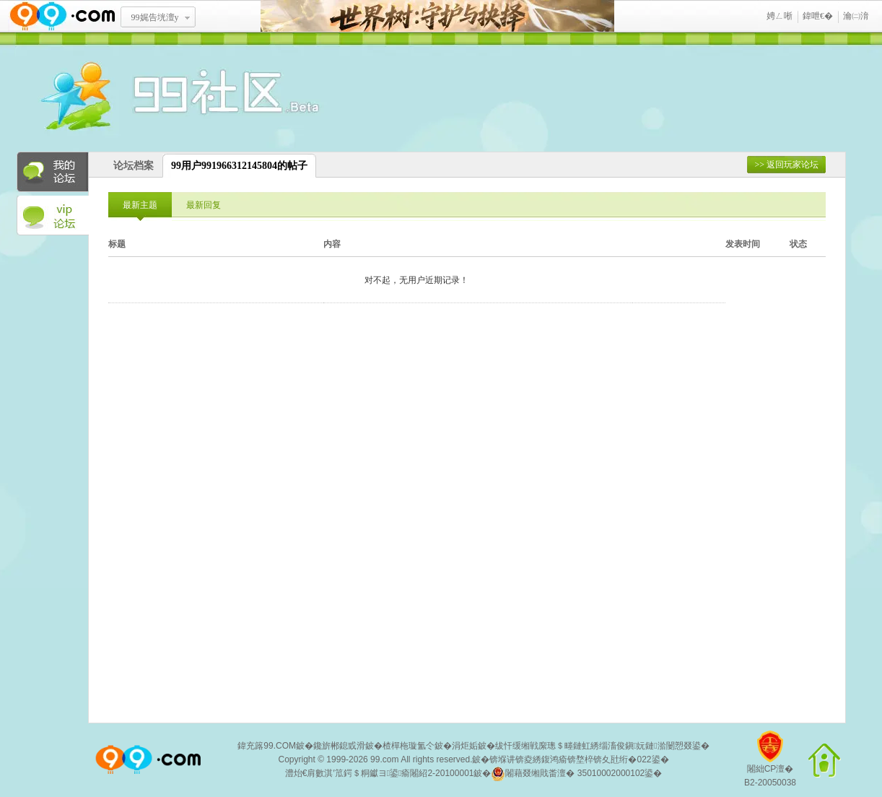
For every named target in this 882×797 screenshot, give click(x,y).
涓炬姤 (465, 746)
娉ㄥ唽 (780, 16)
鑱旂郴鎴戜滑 (339, 746)
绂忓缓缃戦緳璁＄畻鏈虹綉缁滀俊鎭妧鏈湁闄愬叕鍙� (602, 746)
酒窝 (128, 97)
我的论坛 (53, 172)
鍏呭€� (818, 16)
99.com (384, 759)
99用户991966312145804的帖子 (239, 165)
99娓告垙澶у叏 (155, 22)
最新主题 (140, 205)
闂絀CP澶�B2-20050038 (770, 764)
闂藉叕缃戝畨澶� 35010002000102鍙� (576, 774)
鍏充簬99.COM (266, 746)
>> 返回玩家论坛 (786, 165)
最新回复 (203, 205)
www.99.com (62, 16)
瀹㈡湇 (856, 16)
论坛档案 (133, 165)
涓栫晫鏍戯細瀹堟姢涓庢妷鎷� (437, 16)
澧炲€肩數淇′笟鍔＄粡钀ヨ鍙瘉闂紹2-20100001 (379, 773)
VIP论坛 (53, 216)
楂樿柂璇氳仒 (409, 746)
